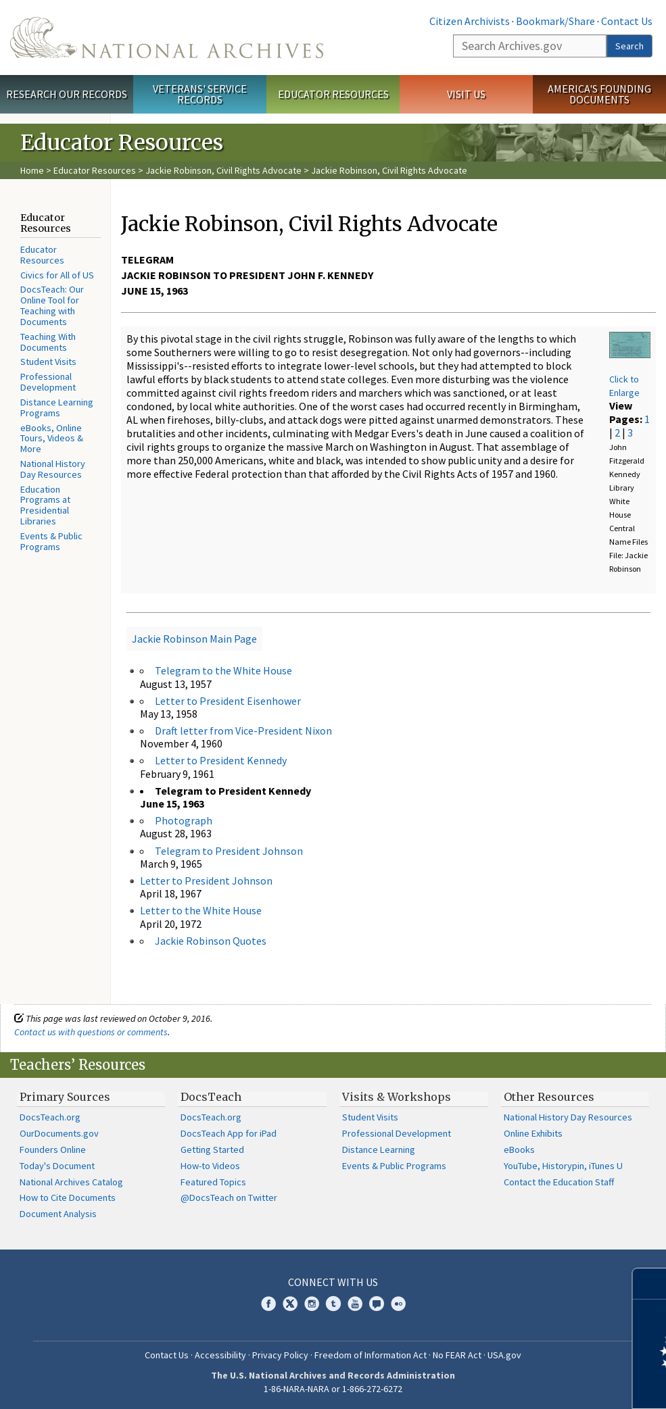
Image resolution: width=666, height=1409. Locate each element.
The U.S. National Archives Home (166, 37)
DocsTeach (211, 1097)
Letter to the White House (201, 910)
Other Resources (549, 1097)
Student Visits (48, 361)
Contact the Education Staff (559, 1182)
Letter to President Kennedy (221, 760)
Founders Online (53, 1149)
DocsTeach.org (50, 1117)
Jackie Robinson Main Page (194, 638)
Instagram (312, 1303)
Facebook (268, 1303)
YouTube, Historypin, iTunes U (563, 1166)
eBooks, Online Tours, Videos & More (51, 438)
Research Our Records (66, 94)
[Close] (650, 1283)
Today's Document (57, 1166)
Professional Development (48, 381)
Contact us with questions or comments (91, 1032)
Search (629, 46)
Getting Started (212, 1149)
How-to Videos (210, 1166)
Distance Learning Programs (56, 407)
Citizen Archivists (469, 21)
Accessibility (220, 1355)
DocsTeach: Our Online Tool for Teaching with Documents (52, 305)
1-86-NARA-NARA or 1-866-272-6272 (333, 1389)
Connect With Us (333, 1282)
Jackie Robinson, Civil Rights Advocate (223, 170)
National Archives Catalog (71, 1182)
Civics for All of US (57, 275)
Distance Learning (378, 1149)
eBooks (519, 1149)
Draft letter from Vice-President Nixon (243, 730)
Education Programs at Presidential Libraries (45, 505)
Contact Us (626, 21)
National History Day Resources (52, 469)
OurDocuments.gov (59, 1133)
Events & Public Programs (51, 541)
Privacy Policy (280, 1355)
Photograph (183, 820)
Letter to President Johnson (206, 880)
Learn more (545, 1385)
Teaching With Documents (48, 341)
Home (32, 170)
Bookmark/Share (555, 21)
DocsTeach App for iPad (229, 1133)
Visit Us (466, 94)
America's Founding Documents (599, 94)
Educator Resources (333, 94)
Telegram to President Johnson (229, 851)
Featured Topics (213, 1182)
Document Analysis (58, 1214)
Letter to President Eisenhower (228, 701)
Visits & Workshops (396, 1097)
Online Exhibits (533, 1133)
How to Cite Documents (68, 1197)
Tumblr (333, 1303)
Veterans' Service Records (200, 94)
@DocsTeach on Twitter (229, 1197)
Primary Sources (65, 1097)
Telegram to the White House (223, 670)
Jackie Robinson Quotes (210, 940)
